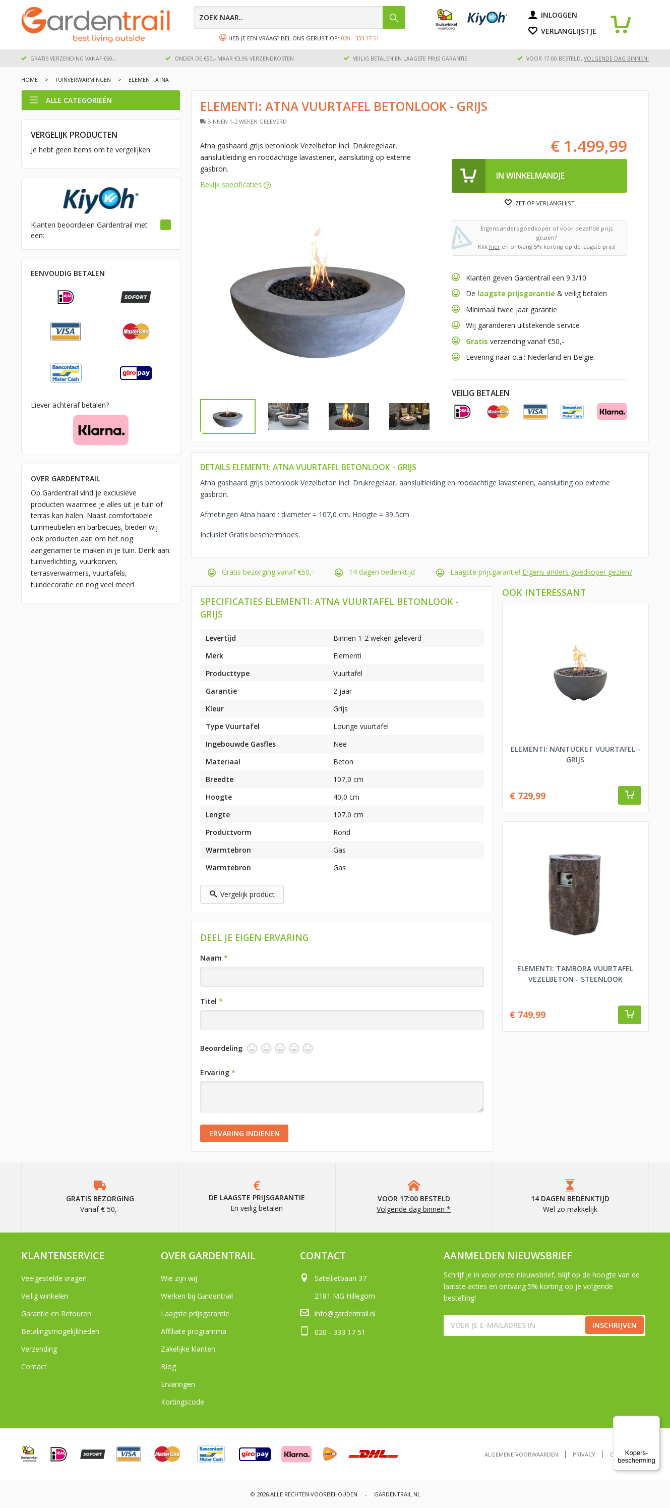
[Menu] (654, 1422)
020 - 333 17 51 (360, 38)
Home (29, 79)
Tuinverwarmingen (83, 79)
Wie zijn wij (179, 1278)
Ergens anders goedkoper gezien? (577, 572)
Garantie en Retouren (56, 1313)
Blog (168, 1366)
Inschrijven (614, 1325)
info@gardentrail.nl (345, 1313)
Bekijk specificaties (231, 184)
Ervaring (217, 1072)
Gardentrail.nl (397, 1494)
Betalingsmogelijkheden (60, 1331)
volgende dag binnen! (616, 58)
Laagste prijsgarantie (195, 1313)
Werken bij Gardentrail (197, 1296)
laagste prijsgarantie (516, 293)
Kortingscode (182, 1402)
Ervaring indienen (244, 1133)
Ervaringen (178, 1384)
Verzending (39, 1349)
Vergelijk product (242, 894)
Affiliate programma (193, 1331)
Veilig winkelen (44, 1296)
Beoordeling (221, 1048)
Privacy (584, 1454)
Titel (211, 1001)
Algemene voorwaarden (521, 1454)
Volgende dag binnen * (414, 1209)
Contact (34, 1366)
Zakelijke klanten (188, 1349)
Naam (214, 958)
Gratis (478, 341)
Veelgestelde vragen (54, 1278)
